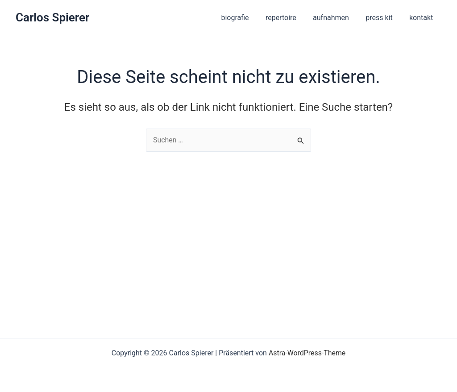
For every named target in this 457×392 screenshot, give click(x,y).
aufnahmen (337, 17)
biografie (245, 17)
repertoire (289, 17)
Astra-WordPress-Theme (307, 353)
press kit (382, 17)
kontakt (422, 17)
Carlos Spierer (52, 17)
